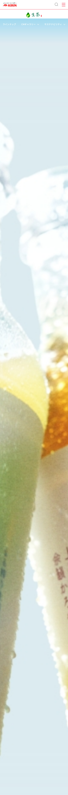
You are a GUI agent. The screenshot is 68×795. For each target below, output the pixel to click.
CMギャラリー (30, 24)
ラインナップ (9, 24)
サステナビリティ (54, 24)
